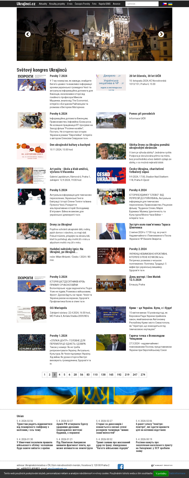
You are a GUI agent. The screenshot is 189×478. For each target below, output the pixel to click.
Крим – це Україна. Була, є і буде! (150, 308)
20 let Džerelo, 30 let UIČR (145, 76)
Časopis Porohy (82, 3)
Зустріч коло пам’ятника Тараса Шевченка (149, 226)
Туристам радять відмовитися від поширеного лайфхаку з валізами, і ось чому (34, 426)
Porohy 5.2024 (58, 190)
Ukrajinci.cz (26, 3)
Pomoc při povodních (142, 113)
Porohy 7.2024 (58, 76)
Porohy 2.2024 (138, 249)
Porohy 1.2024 (58, 335)
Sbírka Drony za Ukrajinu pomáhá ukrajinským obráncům (149, 146)
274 (143, 374)
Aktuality (43, 3)
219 (127, 374)
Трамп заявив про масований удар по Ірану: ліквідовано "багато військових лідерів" (113, 445)
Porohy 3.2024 (58, 276)
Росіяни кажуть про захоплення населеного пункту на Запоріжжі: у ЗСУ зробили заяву (154, 447)
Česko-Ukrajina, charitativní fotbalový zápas (146, 170)
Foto (94, 3)
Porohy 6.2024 (58, 113)
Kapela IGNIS (105, 3)
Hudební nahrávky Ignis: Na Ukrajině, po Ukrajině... (66, 250)
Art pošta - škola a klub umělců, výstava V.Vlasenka (69, 170)
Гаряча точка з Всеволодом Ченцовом (147, 337)
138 (103, 374)
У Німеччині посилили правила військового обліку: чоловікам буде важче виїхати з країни (35, 445)
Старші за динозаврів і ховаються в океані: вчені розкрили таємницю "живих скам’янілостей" (112, 428)
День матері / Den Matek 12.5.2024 (145, 278)
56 (81, 374)
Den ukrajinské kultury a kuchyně (70, 144)
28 (75, 374)
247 (135, 374)
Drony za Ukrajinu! (61, 224)
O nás (69, 3)
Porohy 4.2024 (138, 190)
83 (88, 374)
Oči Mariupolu (58, 308)
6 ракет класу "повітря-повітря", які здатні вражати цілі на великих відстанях (152, 426)
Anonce (116, 3)
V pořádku (161, 473)
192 (119, 374)
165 (111, 374)
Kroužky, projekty (57, 3)
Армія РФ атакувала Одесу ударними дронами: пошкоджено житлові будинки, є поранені (72, 428)
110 (95, 374)
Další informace (177, 473)
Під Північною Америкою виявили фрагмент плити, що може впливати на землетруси (74, 445)
